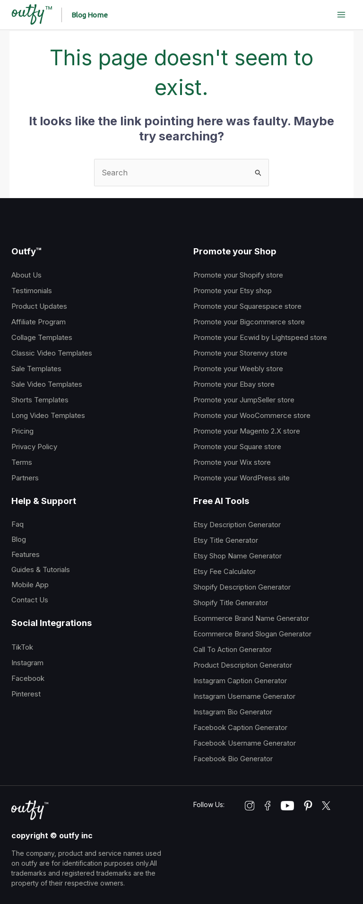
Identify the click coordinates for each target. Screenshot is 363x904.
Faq (17, 524)
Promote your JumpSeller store (243, 399)
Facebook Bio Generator (233, 759)
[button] (90, 15)
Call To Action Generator (232, 649)
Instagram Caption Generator (240, 681)
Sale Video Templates (46, 384)
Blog (18, 539)
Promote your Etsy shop (232, 290)
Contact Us (29, 599)
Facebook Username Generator (244, 743)
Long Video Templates (48, 415)
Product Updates (39, 306)
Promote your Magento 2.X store (246, 430)
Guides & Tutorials (40, 569)
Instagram (27, 662)
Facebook (27, 678)
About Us (26, 274)
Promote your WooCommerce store (252, 415)
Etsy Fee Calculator (224, 571)
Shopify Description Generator (242, 587)
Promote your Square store (237, 446)
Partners (25, 477)
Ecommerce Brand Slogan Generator (252, 634)
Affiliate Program (38, 321)
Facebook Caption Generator (240, 727)
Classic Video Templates (51, 352)
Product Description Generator (242, 665)
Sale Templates (36, 368)
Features (25, 554)
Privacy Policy (34, 446)
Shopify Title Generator (230, 603)
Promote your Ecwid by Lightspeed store (260, 337)
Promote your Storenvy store (240, 352)
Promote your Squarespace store (247, 306)
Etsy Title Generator (225, 540)
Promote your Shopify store (238, 274)
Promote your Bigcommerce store (249, 321)
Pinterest (26, 693)
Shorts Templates (40, 399)
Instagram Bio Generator (232, 712)
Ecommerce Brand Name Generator (251, 618)
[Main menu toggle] (341, 14)
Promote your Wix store (232, 462)
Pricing (22, 430)
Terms (21, 462)
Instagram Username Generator (244, 696)
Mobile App (30, 584)
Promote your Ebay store (234, 384)
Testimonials (31, 290)
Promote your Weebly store (238, 368)
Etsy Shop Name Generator (237, 556)
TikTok (22, 647)
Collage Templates (41, 337)
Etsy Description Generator (237, 525)
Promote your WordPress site (241, 477)
